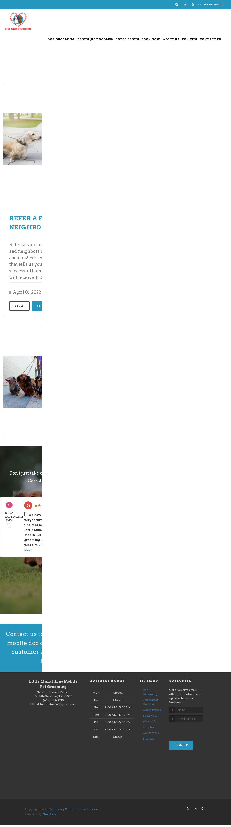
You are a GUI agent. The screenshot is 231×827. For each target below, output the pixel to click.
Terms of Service (87, 811)
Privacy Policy (64, 811)
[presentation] (190, 732)
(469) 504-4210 (53, 702)
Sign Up (181, 747)
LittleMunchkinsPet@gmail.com (53, 706)
